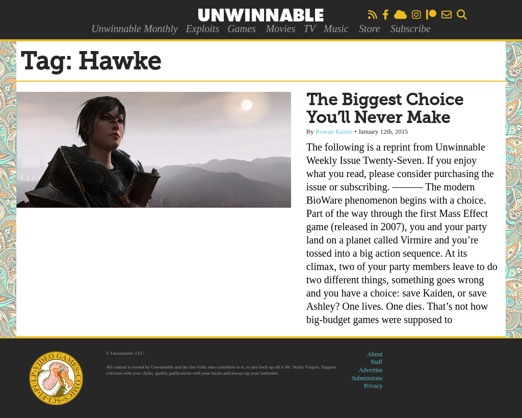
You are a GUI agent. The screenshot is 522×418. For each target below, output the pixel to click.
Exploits (203, 28)
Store (369, 28)
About (374, 354)
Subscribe (410, 28)
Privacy (373, 385)
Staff (376, 361)
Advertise (371, 370)
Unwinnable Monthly (134, 28)
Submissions (367, 378)
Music (336, 28)
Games (241, 28)
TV (309, 28)
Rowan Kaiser (334, 131)
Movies (281, 28)
